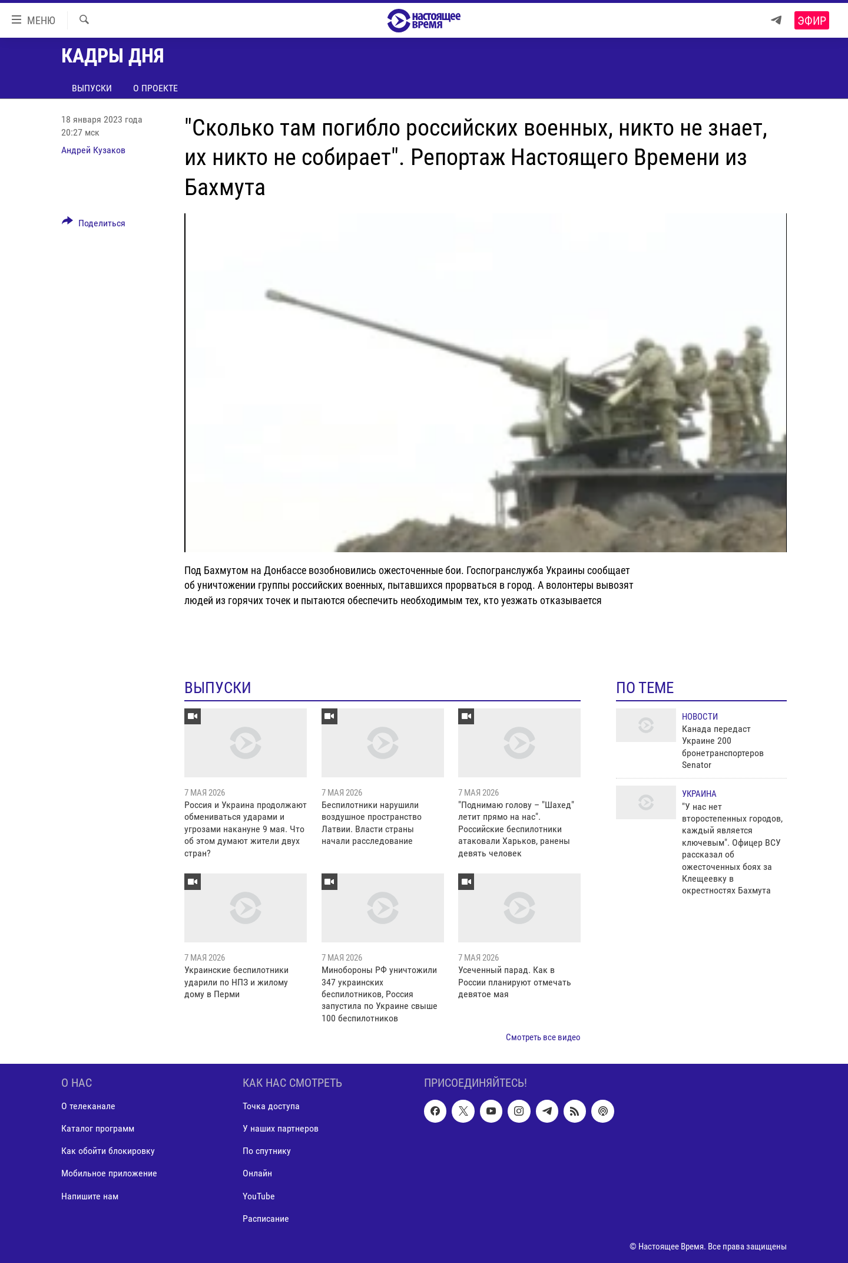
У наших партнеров (281, 1128)
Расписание (266, 1218)
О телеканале (88, 1106)
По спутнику (267, 1150)
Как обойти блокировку (108, 1150)
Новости (700, 716)
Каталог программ (97, 1128)
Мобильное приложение (109, 1173)
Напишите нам (89, 1195)
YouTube (259, 1195)
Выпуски (92, 88)
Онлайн (257, 1173)
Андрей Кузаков (93, 150)
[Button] (93, 225)
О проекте (155, 88)
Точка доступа (271, 1106)
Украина (699, 794)
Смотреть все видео (543, 1037)
